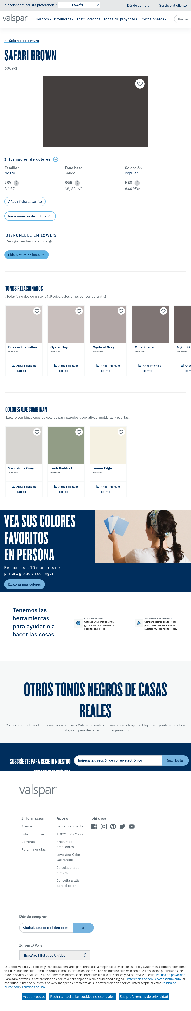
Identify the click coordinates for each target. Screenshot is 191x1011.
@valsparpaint (169, 725)
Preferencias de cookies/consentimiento (153, 979)
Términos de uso (33, 987)
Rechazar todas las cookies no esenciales (82, 996)
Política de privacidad (170, 975)
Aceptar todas (34, 996)
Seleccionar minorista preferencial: (30, 5)
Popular (131, 172)
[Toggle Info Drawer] (55, 159)
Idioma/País (31, 945)
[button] (15, 183)
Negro (9, 172)
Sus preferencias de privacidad (144, 996)
